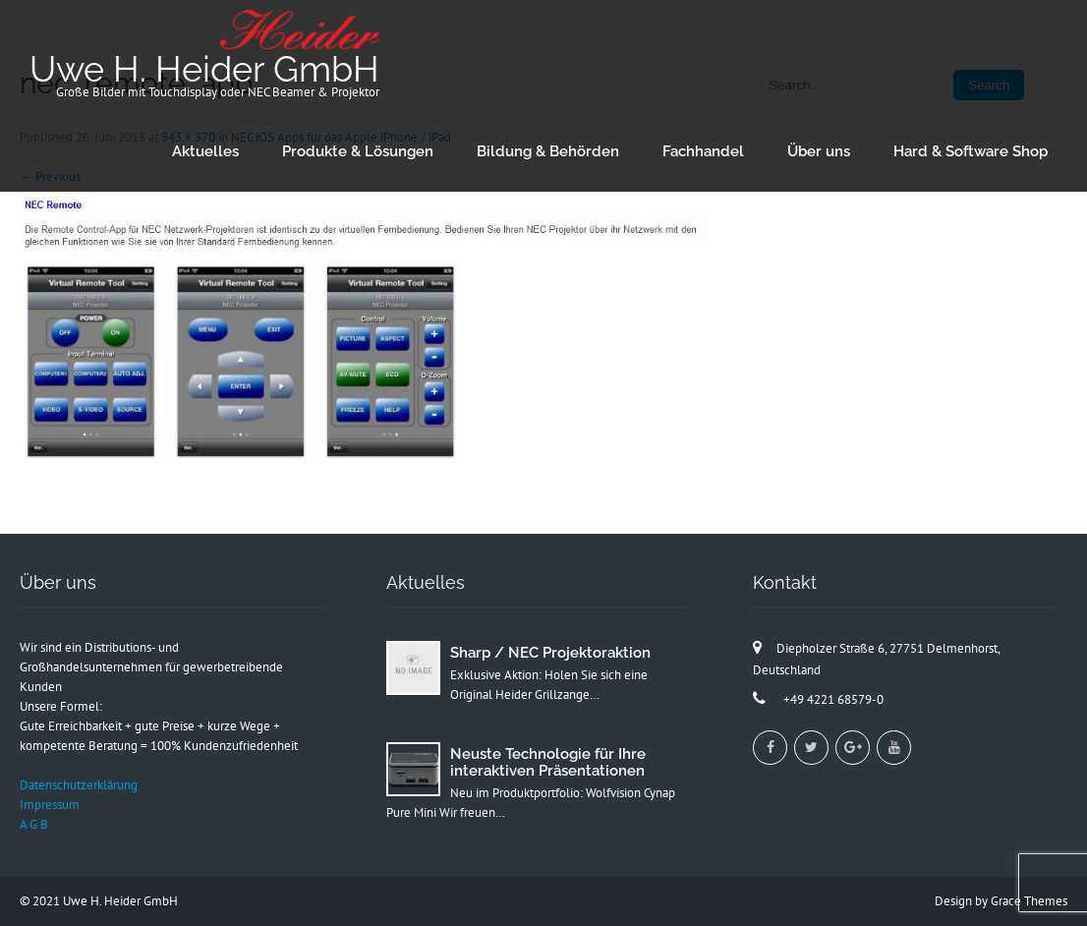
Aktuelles (205, 151)
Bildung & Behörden (548, 151)
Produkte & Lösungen (357, 151)
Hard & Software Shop (970, 151)
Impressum (50, 804)
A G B (34, 824)
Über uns (818, 151)
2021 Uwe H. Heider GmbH (105, 901)
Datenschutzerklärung (79, 785)
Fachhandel (703, 151)
